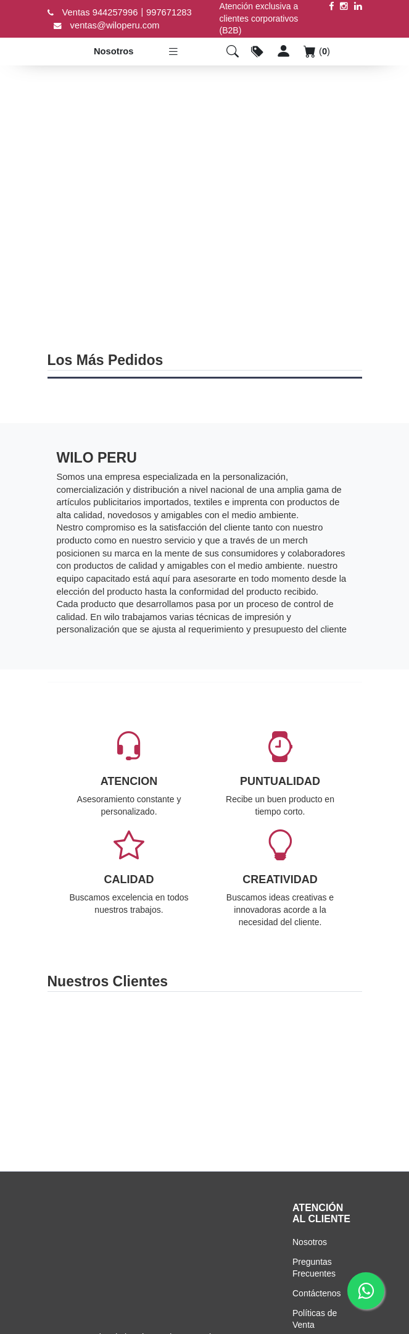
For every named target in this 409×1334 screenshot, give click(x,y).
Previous (55, 1072)
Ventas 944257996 (100, 12)
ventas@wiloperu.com (115, 25)
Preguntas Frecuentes (314, 1268)
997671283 (169, 12)
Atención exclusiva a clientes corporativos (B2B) (259, 18)
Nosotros (112, 51)
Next (355, 1072)
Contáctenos (316, 1293)
